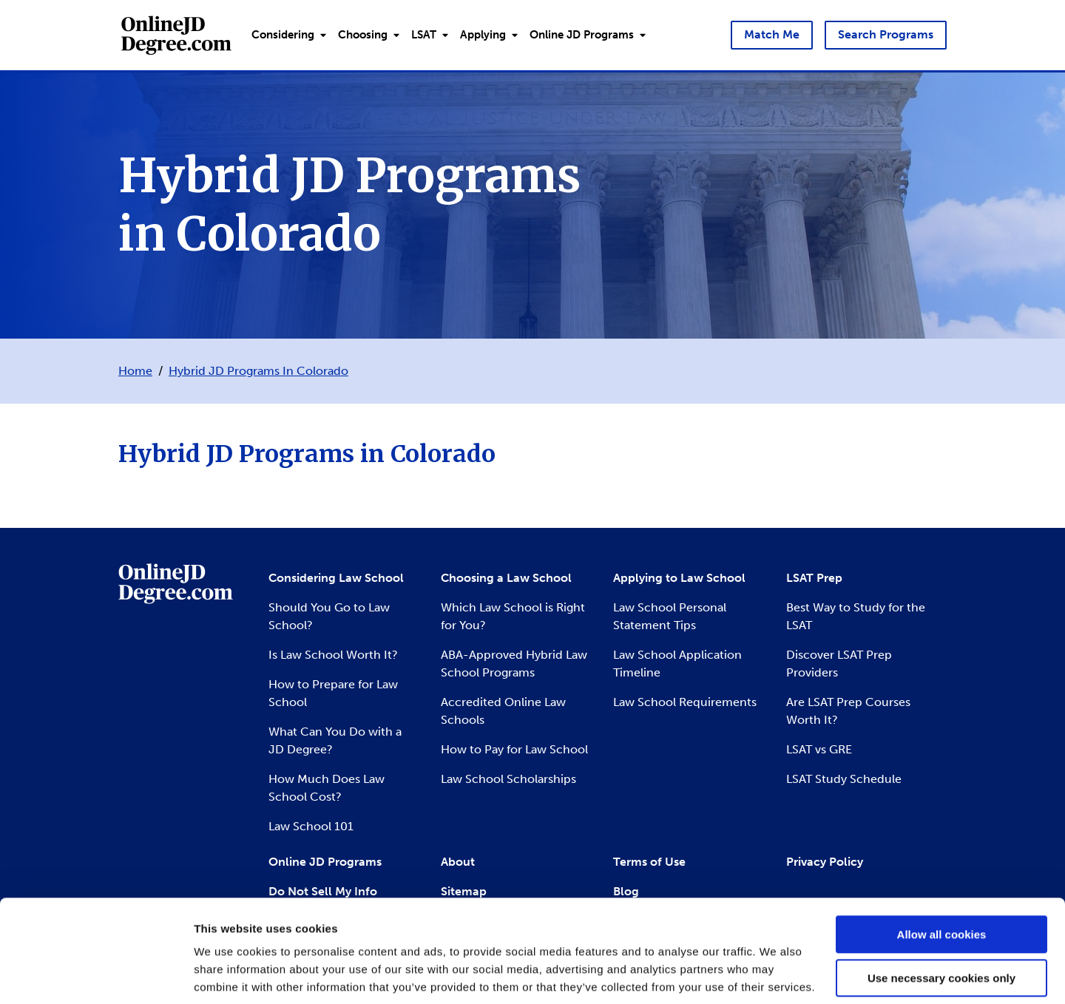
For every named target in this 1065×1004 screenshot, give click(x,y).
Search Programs (885, 34)
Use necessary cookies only (941, 925)
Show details (228, 975)
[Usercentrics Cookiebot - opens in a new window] (95, 975)
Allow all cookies (942, 881)
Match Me (771, 34)
